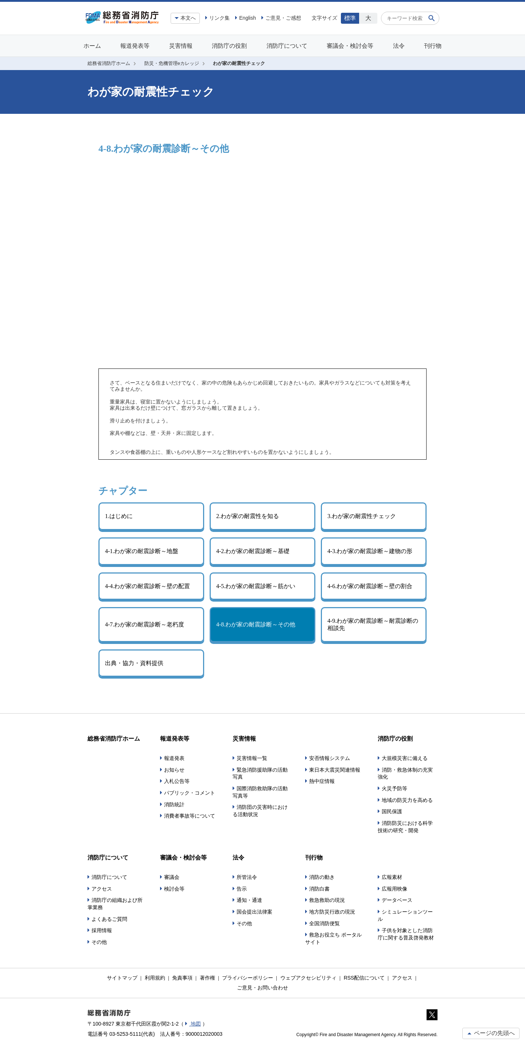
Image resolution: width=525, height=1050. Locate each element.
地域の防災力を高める (407, 800)
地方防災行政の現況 (332, 912)
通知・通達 (249, 900)
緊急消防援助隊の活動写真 (260, 773)
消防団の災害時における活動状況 (260, 810)
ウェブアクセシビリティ (308, 978)
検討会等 (174, 889)
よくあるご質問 (109, 919)
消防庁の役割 (229, 46)
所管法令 (247, 877)
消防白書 (319, 889)
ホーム (92, 46)
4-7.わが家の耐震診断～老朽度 (144, 624)
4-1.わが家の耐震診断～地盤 (141, 551)
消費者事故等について (189, 816)
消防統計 (174, 804)
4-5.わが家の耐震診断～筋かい (255, 586)
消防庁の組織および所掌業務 (115, 903)
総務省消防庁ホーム (109, 63)
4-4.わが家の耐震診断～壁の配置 (147, 586)
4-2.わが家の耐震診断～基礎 (252, 551)
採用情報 (102, 930)
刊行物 (433, 46)
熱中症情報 (322, 781)
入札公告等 (177, 781)
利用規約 (155, 978)
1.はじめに (119, 516)
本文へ (188, 18)
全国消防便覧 (324, 923)
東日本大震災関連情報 (334, 770)
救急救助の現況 (327, 900)
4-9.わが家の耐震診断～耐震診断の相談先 (372, 624)
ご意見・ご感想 (283, 18)
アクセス (102, 889)
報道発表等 (134, 46)
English (247, 18)
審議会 (171, 877)
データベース (397, 900)
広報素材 (392, 877)
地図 (195, 1024)
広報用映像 (394, 889)
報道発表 (174, 758)
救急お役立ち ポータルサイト (333, 938)
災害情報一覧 (252, 758)
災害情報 (180, 46)
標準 (350, 18)
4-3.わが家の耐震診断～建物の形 (369, 551)
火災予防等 (394, 788)
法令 (399, 46)
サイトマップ (122, 978)
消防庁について (287, 46)
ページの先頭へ (491, 1033)
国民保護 (392, 811)
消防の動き (322, 877)
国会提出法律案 (254, 912)
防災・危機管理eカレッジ (171, 63)
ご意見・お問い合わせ (262, 988)
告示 (242, 889)
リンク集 (219, 18)
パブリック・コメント (189, 793)
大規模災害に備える (405, 758)
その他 (99, 942)
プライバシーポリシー (247, 978)
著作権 (207, 978)
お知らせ (174, 770)
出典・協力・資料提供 (134, 663)
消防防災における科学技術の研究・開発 (405, 826)
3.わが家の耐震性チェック (361, 516)
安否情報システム (329, 758)
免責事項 (182, 978)
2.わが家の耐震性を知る (247, 516)
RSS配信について (364, 978)
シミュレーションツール (405, 915)
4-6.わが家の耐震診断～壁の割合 (369, 586)
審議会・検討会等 (350, 46)
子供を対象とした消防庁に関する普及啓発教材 (406, 934)
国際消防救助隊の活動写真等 (260, 792)
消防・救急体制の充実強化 (405, 773)
